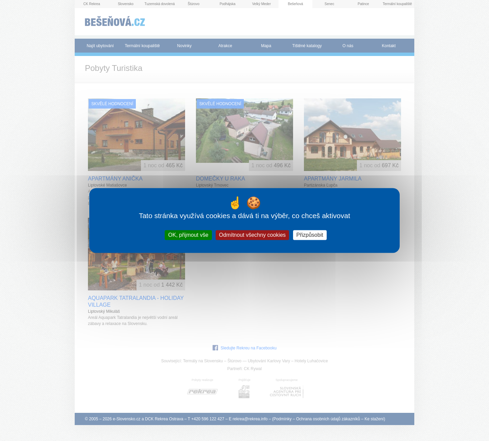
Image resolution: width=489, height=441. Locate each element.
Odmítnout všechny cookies (252, 235)
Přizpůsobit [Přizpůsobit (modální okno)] (309, 235)
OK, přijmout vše (188, 235)
